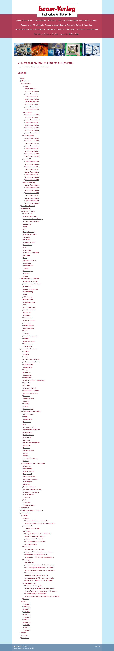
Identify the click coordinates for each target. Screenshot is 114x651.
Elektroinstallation (28, 471)
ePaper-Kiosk (25, 81)
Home (23, 78)
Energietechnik (27, 474)
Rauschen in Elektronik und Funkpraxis (36, 575)
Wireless (25, 276)
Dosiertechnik (27, 422)
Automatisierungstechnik (30, 281)
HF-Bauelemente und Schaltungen (35, 536)
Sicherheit (26, 403)
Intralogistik (26, 315)
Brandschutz (27, 466)
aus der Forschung (28, 414)
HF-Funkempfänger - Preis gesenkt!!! (36, 593)
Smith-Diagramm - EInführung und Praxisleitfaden (39, 578)
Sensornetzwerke (28, 265)
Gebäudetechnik (28, 481)
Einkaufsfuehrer (25, 208)
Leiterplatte (26, 440)
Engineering (26, 372)
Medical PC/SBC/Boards (30, 393)
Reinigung (26, 455)
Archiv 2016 (26, 614)
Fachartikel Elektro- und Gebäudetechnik (33, 463)
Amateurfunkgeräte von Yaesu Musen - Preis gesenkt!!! (41, 591)
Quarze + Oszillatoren (29, 260)
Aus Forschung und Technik (31, 221)
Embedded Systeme (29, 302)
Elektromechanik (28, 299)
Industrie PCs (27, 312)
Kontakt (23, 632)
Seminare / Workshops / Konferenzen (32, 510)
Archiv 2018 (26, 609)
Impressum (24, 635)
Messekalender (25, 513)
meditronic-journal (28, 135)
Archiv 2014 (26, 619)
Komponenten (27, 377)
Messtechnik (27, 250)
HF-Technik (26, 239)
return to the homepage (42, 67)
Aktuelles (26, 354)
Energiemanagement (29, 307)
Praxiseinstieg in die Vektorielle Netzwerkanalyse (39, 557)
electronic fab (27, 159)
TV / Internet (26, 502)
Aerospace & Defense (29, 216)
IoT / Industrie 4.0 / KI (29, 427)
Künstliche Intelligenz (29, 320)
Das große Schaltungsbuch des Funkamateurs (38, 534)
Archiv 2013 (26, 622)
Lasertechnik (27, 383)
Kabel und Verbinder (29, 242)
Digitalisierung (27, 297)
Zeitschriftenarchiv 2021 (32, 104)
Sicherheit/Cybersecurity (30, 336)
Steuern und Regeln (29, 341)
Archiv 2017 (26, 612)
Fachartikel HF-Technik (28, 211)
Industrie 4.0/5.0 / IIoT (29, 310)
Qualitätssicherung (28, 325)
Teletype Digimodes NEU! (32, 528)
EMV (24, 229)
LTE (24, 247)
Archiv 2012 (26, 625)
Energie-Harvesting (28, 232)
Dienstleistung (27, 367)
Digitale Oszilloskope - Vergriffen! (34, 549)
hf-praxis (25, 86)
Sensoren (26, 333)
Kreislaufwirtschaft (28, 435)
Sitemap (25, 646)
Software (25, 268)
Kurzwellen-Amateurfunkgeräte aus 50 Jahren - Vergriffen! (42, 596)
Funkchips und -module (30, 234)
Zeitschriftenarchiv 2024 (32, 96)
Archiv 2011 (26, 627)
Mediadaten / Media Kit (28, 206)
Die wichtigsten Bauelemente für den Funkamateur (40, 570)
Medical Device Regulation (31, 390)
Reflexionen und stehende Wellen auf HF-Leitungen (40, 523)
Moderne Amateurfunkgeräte (33, 586)
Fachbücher (24, 515)
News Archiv (25, 508)
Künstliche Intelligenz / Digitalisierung (34, 380)
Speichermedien (28, 346)
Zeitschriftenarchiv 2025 (32, 94)
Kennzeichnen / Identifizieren (31, 429)
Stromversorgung (28, 271)
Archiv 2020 (26, 604)
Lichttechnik (26, 484)
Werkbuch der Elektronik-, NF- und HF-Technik (38, 580)
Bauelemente (27, 224)
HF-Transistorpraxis (31, 544)
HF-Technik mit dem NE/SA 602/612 (35, 541)
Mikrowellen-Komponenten (31, 252)
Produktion (26, 396)
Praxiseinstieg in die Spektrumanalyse (36, 554)
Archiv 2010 (26, 630)
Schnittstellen (27, 263)
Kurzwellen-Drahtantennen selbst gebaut (37, 521)
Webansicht (97, 646)
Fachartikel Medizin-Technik (29, 349)
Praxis (25, 258)
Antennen (26, 518)
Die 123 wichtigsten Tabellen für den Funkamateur (39, 567)
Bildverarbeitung (28, 292)
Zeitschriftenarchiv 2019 (32, 109)
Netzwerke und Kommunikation (32, 489)
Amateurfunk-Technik (29, 583)
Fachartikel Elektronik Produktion (30, 411)
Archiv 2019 (26, 606)
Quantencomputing (28, 328)
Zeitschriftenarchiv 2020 (32, 107)
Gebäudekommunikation (30, 479)
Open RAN (26, 255)
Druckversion (18, 646)
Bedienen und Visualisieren (31, 362)
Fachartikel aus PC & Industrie (30, 278)
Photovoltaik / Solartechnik (31, 492)
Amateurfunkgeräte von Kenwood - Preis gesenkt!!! (40, 588)
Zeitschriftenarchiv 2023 (32, 99)
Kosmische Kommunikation (33, 573)
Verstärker (26, 273)
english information (30, 89)
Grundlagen (26, 237)
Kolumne (23, 601)
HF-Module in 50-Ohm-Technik (34, 539)
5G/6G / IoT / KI (27, 213)
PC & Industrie (27, 112)
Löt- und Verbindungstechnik (31, 442)
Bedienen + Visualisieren (30, 289)
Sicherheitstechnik (28, 494)
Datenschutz (25, 638)
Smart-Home (27, 497)
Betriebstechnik (27, 526)
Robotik (25, 331)
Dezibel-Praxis (29, 562)
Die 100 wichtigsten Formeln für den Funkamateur (39, 565)
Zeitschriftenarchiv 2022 (32, 102)
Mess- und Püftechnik (29, 388)
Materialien (26, 385)
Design (25, 226)
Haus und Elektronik (29, 182)
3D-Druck (26, 351)
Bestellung (26, 599)
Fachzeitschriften (26, 83)
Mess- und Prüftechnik (29, 487)
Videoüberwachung (28, 505)
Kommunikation (27, 245)
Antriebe (25, 357)
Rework (25, 453)
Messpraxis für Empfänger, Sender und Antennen (39, 552)
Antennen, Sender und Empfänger (33, 219)
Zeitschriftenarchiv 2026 (32, 91)
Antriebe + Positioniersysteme (32, 284)
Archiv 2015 (26, 617)
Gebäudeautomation (29, 476)
